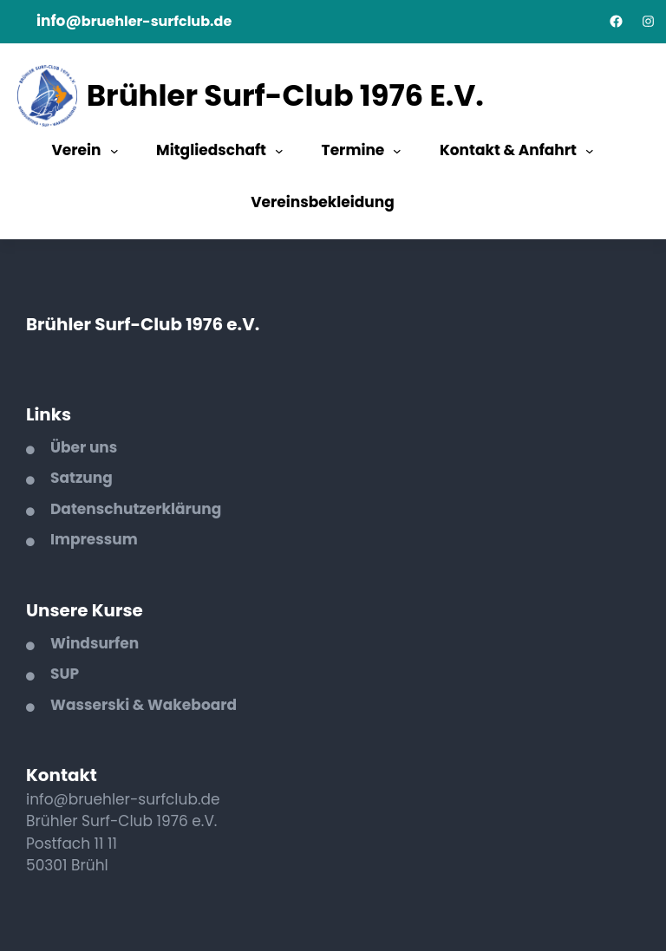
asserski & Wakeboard (151, 704)
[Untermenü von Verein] (114, 151)
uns (103, 447)
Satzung (81, 477)
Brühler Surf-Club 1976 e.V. (285, 95)
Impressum (94, 539)
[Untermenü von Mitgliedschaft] (279, 151)
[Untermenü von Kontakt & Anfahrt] (589, 151)
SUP (64, 673)
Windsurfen (94, 643)
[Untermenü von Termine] (397, 151)
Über (69, 447)
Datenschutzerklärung (135, 508)
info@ (59, 20)
